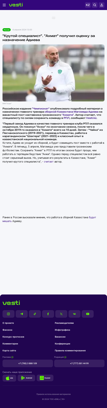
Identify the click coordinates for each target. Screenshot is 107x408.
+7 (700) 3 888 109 (27, 363)
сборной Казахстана (59, 111)
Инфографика (62, 329)
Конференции (62, 343)
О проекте (8, 323)
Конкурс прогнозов (13, 336)
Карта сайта (9, 350)
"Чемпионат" (40, 108)
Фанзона (7, 329)
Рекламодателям (64, 323)
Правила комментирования (70, 350)
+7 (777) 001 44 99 (79, 363)
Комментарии (10, 343)
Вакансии (60, 336)
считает (49, 161)
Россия (6, 30)
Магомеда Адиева (86, 111)
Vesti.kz (91, 117)
